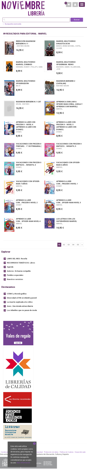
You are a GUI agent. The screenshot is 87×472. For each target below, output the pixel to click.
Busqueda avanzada (12, 24)
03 (68, 245)
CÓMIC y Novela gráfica (16, 294)
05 (78, 245)
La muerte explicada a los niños (20, 302)
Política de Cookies (66, 452)
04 (73, 245)
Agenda (10, 267)
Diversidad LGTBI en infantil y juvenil (22, 298)
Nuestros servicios (15, 279)
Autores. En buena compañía (18, 271)
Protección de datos (51, 452)
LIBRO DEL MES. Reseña (17, 259)
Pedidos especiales (15, 275)
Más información (23, 463)
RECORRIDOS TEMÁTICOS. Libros (21, 263)
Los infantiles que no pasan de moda (22, 310)
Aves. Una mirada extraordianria (20, 306)
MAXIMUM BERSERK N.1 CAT (28, 102)
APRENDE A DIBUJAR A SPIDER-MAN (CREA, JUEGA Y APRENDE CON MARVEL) (69, 104)
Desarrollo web (80, 452)
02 (64, 245)
